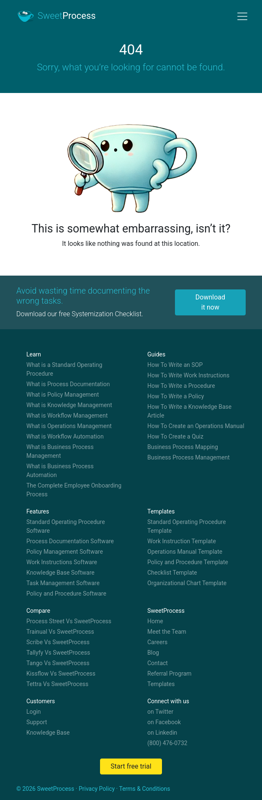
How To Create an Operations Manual (195, 426)
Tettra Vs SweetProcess (57, 684)
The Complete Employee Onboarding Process (73, 490)
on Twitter (160, 711)
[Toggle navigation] (242, 16)
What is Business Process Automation (60, 470)
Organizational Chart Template (186, 583)
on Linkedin (162, 732)
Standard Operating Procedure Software (65, 526)
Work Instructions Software (61, 562)
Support (36, 722)
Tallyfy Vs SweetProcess (58, 652)
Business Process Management (188, 457)
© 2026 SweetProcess (45, 788)
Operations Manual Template (184, 551)
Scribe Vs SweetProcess (58, 642)
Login (33, 711)
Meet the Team (166, 631)
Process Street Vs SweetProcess (68, 621)
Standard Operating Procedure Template (186, 526)
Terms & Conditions (144, 788)
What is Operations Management (69, 426)
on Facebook (164, 722)
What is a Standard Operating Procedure (64, 369)
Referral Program (169, 673)
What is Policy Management (62, 394)
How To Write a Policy (175, 396)
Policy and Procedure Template (187, 562)
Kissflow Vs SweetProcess (60, 673)
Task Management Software (63, 583)
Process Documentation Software (70, 541)
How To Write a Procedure (181, 385)
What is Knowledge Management (69, 405)
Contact (157, 663)
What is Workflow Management (67, 415)
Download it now (210, 302)
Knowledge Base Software (60, 572)
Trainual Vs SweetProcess (60, 631)
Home (155, 621)
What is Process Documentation (68, 384)
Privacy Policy (97, 788)
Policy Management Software (64, 551)
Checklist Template (172, 572)
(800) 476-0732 (167, 743)
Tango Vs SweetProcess (58, 663)
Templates (161, 684)
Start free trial (130, 766)
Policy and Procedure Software (66, 593)
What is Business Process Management (60, 451)
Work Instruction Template (181, 541)
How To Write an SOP (175, 364)
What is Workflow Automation (65, 436)
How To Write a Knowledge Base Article (189, 411)
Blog (153, 652)
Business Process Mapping (182, 447)
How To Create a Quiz (175, 436)
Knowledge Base (47, 732)
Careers (157, 642)
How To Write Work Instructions (188, 375)
